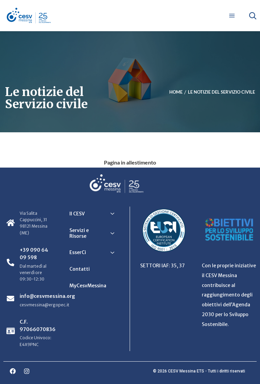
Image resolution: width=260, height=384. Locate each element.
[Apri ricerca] (252, 15)
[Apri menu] (232, 15)
